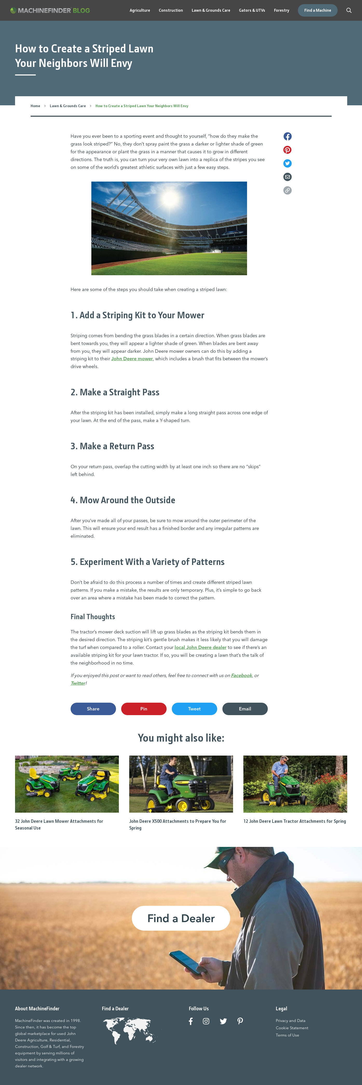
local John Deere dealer (201, 647)
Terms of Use (287, 1035)
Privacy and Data (290, 1020)
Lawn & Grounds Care (68, 105)
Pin (143, 709)
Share (93, 709)
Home (35, 105)
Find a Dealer (181, 918)
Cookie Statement (292, 1027)
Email (245, 709)
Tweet (194, 709)
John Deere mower (132, 359)
